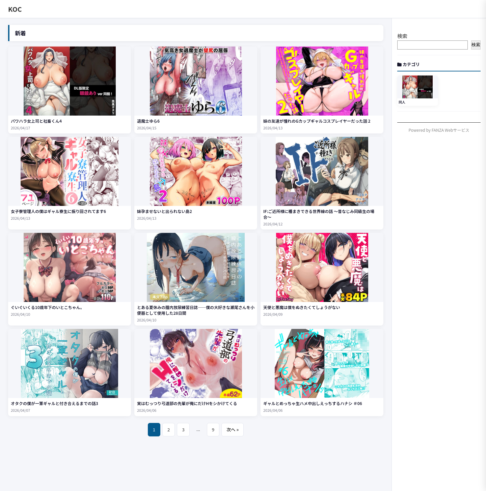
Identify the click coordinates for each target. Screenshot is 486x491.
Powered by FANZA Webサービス (439, 130)
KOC (15, 9)
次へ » (232, 429)
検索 (402, 35)
